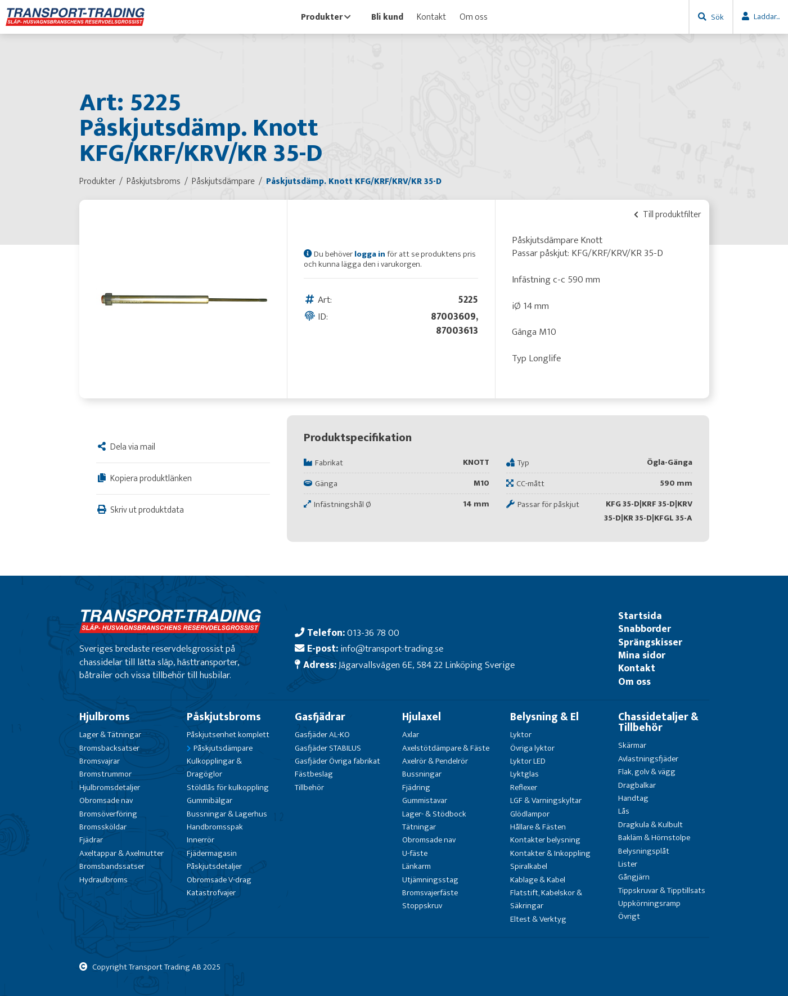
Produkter (326, 17)
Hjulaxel (421, 717)
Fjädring (416, 787)
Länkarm (416, 866)
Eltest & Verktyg (538, 919)
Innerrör (200, 840)
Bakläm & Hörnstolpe (654, 838)
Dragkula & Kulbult (650, 825)
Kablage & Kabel (537, 880)
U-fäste (414, 853)
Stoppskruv (422, 906)
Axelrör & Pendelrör (435, 761)
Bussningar (422, 774)
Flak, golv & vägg (647, 772)
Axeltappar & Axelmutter (121, 853)
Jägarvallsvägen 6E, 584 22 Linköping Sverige (427, 665)
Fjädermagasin (212, 853)
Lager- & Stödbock (434, 814)
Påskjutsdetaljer (214, 866)
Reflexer (523, 787)
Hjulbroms (104, 717)
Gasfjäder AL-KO (322, 735)
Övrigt (629, 916)
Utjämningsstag (430, 880)
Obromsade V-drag (219, 880)
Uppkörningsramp (649, 903)
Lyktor (521, 735)
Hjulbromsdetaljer (109, 787)
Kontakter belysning (545, 840)
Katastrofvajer (211, 893)
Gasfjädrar (320, 717)
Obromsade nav (106, 800)
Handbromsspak (215, 827)
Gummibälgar (209, 800)
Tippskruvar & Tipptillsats (661, 890)
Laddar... (767, 17)
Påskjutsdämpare (223, 748)
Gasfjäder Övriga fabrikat (337, 761)
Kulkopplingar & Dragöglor (214, 767)
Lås (623, 811)
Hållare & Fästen (538, 827)
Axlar (410, 735)
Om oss (474, 17)
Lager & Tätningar (110, 735)
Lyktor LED (528, 761)
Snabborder (644, 629)
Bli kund (387, 17)
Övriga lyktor (532, 748)
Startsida (640, 616)
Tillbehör (309, 787)
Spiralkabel (528, 866)
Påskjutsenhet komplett (228, 735)
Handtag (633, 798)
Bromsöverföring (108, 814)
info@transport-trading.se (391, 648)
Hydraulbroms (103, 880)
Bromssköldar (103, 827)
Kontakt (431, 17)
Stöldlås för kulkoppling (228, 787)
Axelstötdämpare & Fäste (445, 748)
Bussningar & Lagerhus (227, 814)
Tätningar (419, 827)
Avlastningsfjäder (648, 759)
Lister (627, 864)
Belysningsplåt (643, 851)
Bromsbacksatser (109, 748)
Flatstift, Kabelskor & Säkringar (546, 899)
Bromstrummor (105, 774)
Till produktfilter (667, 214)
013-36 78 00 (373, 633)
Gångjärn (634, 877)
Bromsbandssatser (112, 866)
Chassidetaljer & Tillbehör (658, 722)
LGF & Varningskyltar (546, 800)
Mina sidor (641, 655)
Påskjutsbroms (224, 717)
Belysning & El (544, 717)
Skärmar (632, 745)
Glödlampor (530, 814)
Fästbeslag (314, 774)
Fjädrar (91, 840)
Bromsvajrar (99, 761)
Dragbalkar (637, 785)
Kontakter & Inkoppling (550, 853)
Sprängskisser (650, 642)
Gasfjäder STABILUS (328, 748)
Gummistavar (424, 800)
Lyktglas (524, 774)
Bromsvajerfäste (430, 893)
